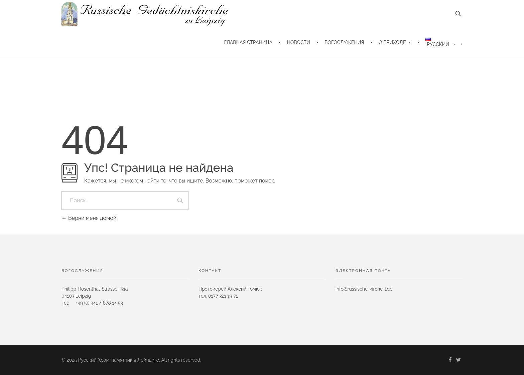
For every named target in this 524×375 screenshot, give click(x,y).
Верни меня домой (88, 218)
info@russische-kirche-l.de (364, 289)
